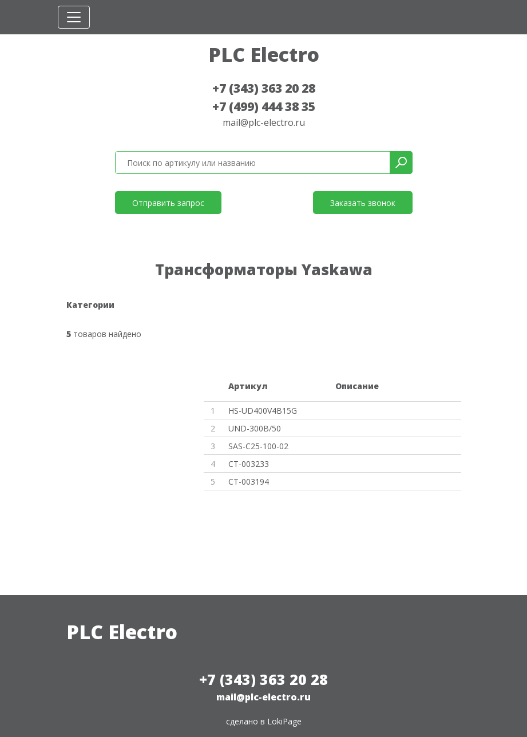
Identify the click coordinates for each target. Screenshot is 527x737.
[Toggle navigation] (74, 17)
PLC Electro (263, 54)
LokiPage (284, 721)
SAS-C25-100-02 (258, 446)
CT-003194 (248, 481)
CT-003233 (248, 463)
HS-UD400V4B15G (262, 410)
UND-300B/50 (254, 428)
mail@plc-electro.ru (264, 122)
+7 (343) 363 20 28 (263, 88)
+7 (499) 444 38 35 (263, 106)
